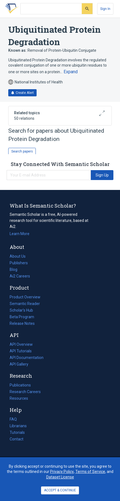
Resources (19, 398)
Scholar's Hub (21, 310)
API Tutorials (21, 351)
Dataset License (60, 477)
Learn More (19, 234)
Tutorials (17, 432)
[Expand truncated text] (70, 71)
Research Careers (25, 391)
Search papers (22, 151)
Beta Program (22, 317)
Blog (16, 269)
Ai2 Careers (20, 276)
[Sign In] (105, 9)
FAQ (13, 419)
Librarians (18, 426)
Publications (20, 385)
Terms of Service (90, 471)
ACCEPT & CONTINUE (60, 490)
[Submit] (87, 8)
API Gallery (19, 364)
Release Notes (22, 323)
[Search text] (51, 9)
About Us (18, 256)
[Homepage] (11, 9)
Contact (16, 439)
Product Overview (25, 297)
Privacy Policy (62, 471)
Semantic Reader (25, 303)
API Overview (21, 344)
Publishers (19, 263)
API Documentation (26, 357)
